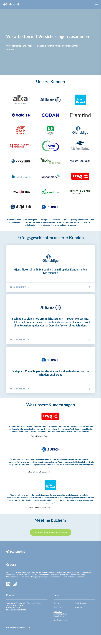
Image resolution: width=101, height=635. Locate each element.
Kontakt (57, 603)
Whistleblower (81, 603)
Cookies (78, 607)
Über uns (57, 607)
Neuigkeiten (59, 616)
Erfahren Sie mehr (50, 287)
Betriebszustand (60, 620)
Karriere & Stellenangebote (60, 613)
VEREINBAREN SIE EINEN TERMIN (50, 532)
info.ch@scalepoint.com (16, 609)
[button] (96, 4)
